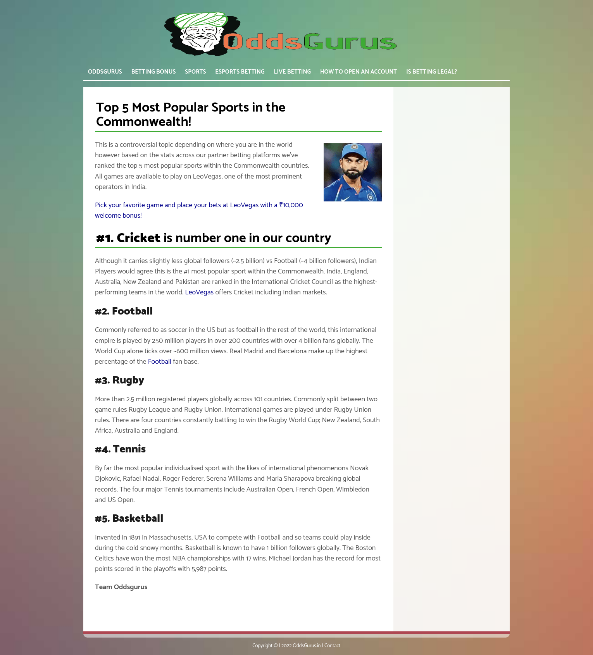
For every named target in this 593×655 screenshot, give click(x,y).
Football (159, 362)
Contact (332, 646)
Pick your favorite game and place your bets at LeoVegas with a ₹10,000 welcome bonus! (199, 210)
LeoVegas (199, 292)
